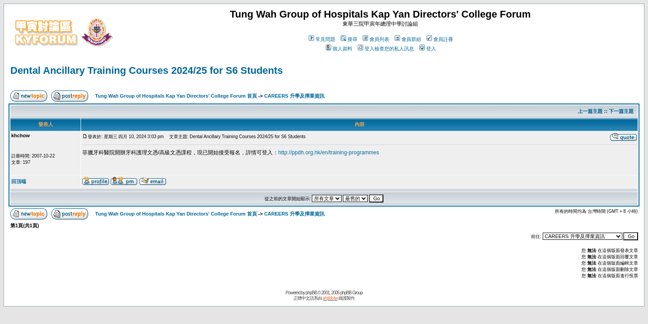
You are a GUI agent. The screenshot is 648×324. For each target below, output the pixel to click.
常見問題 (322, 39)
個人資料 (339, 48)
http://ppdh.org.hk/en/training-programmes (328, 152)
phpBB (311, 292)
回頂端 (18, 181)
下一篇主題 (621, 111)
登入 (427, 48)
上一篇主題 (590, 111)
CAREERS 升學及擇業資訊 (294, 96)
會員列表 (376, 39)
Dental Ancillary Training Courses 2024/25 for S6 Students (146, 70)
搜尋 (349, 39)
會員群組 (408, 39)
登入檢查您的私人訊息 (386, 48)
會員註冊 (440, 39)
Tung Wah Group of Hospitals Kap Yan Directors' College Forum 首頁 (175, 96)
